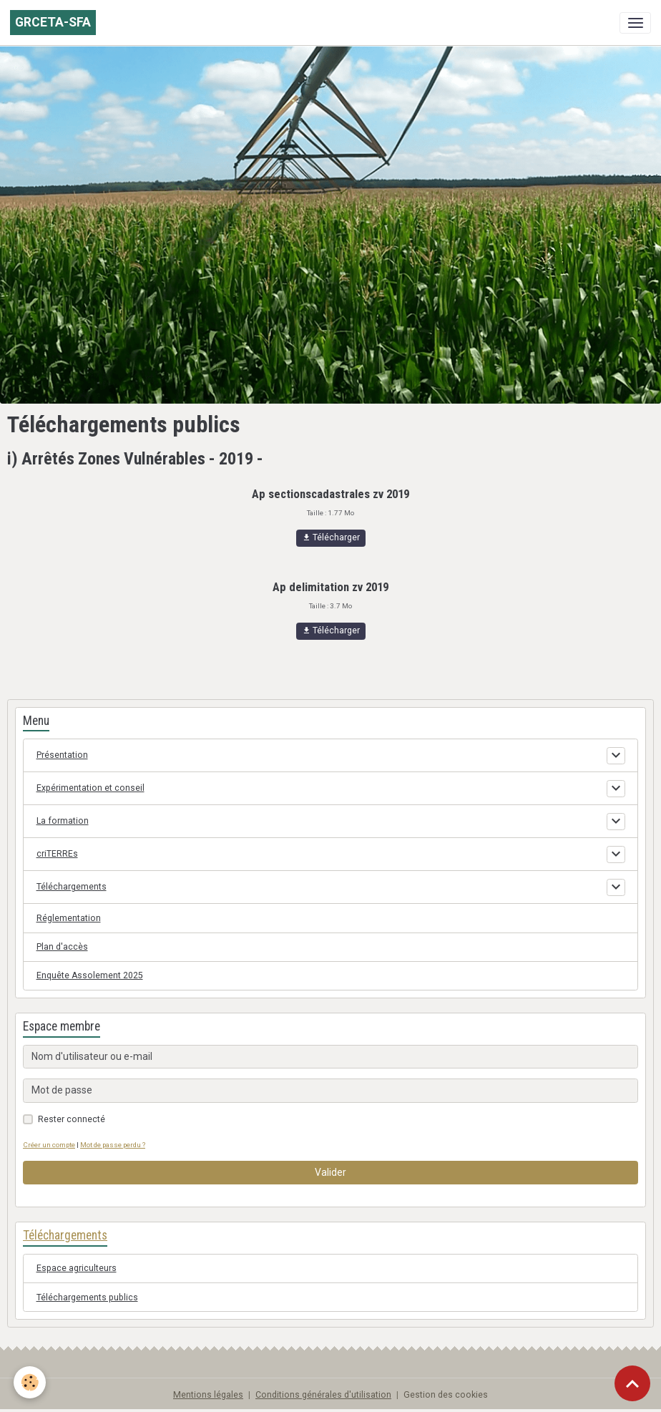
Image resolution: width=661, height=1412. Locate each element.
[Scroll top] (632, 1383)
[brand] (53, 22)
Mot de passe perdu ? (112, 1145)
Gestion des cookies (445, 1395)
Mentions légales (208, 1395)
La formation (62, 821)
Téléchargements (71, 887)
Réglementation (68, 918)
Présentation (62, 755)
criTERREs (57, 854)
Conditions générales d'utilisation (323, 1395)
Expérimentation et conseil (90, 788)
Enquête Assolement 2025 (89, 975)
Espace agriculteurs (76, 1268)
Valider (330, 1172)
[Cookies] (30, 1382)
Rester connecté (71, 1119)
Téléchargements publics (87, 1297)
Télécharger (331, 537)
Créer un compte (49, 1145)
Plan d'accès (62, 947)
